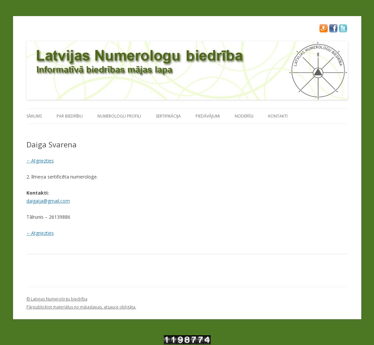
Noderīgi (244, 116)
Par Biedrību (70, 116)
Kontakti (278, 116)
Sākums (34, 116)
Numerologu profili (119, 116)
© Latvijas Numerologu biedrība (56, 299)
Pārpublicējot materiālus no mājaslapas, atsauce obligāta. (81, 307)
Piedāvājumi (208, 116)
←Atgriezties (40, 160)
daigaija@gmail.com (48, 201)
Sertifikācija (168, 116)
